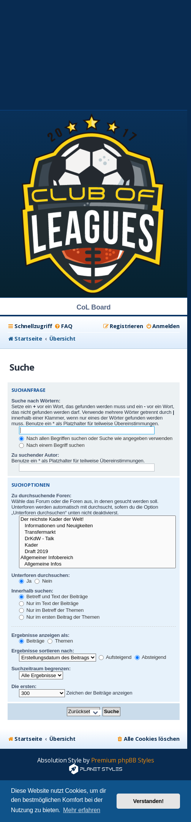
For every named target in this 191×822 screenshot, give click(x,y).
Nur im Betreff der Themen (51, 610)
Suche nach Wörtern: (35, 401)
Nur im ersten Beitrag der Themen (59, 617)
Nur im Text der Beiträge (49, 603)
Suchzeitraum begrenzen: (41, 668)
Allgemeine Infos (97, 564)
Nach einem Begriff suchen (52, 445)
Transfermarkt (97, 532)
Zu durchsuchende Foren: (41, 495)
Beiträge (31, 641)
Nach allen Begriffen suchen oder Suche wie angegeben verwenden (95, 438)
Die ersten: (23, 686)
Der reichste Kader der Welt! (97, 519)
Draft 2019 (97, 552)
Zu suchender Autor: (35, 455)
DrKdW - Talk (97, 539)
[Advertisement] (95, 53)
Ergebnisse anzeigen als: (40, 635)
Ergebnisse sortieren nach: (42, 651)
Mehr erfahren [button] (81, 810)
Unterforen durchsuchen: (40, 575)
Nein (43, 581)
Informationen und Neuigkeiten (97, 526)
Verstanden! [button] (148, 801)
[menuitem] (63, 326)
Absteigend (150, 657)
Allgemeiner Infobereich (97, 558)
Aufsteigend (115, 657)
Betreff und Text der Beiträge (53, 596)
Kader (97, 545)
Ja (25, 581)
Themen (60, 641)
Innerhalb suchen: (32, 591)
